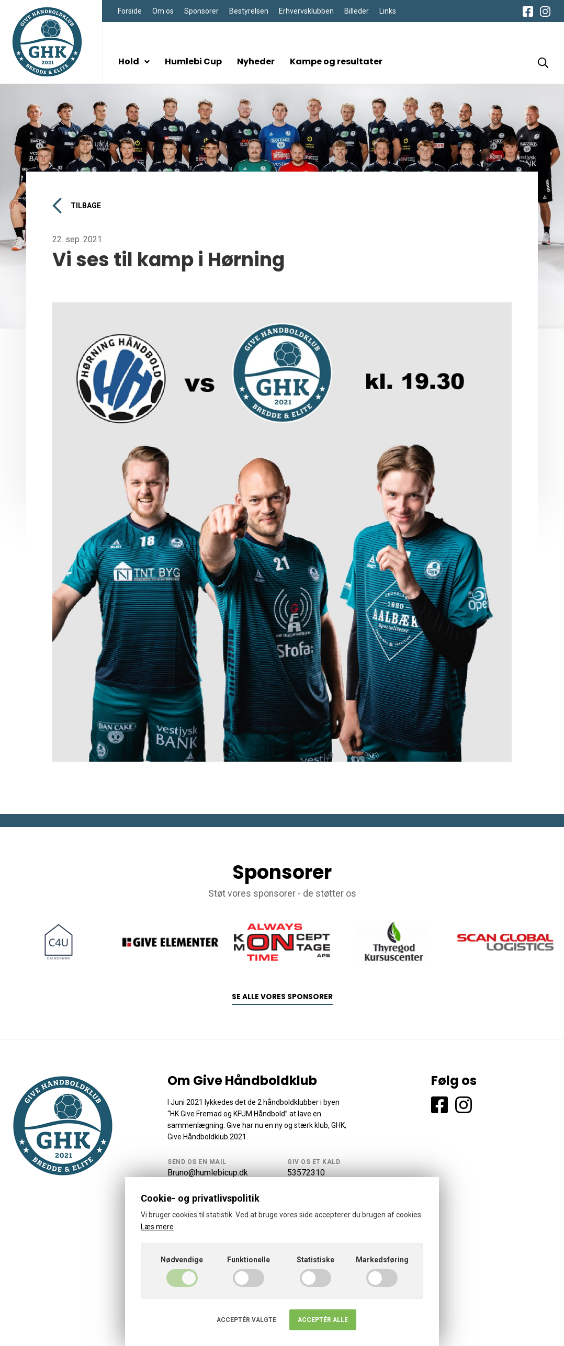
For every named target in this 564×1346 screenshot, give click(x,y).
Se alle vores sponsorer (282, 997)
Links (387, 11)
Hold (134, 61)
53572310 (306, 1173)
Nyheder (256, 61)
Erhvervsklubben (306, 11)
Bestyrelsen (248, 11)
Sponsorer (201, 11)
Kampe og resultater (336, 61)
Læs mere (157, 1227)
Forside (130, 11)
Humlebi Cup (193, 61)
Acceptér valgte (246, 1320)
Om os (163, 11)
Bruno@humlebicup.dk (207, 1173)
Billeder (356, 11)
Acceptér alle (323, 1320)
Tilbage (76, 205)
